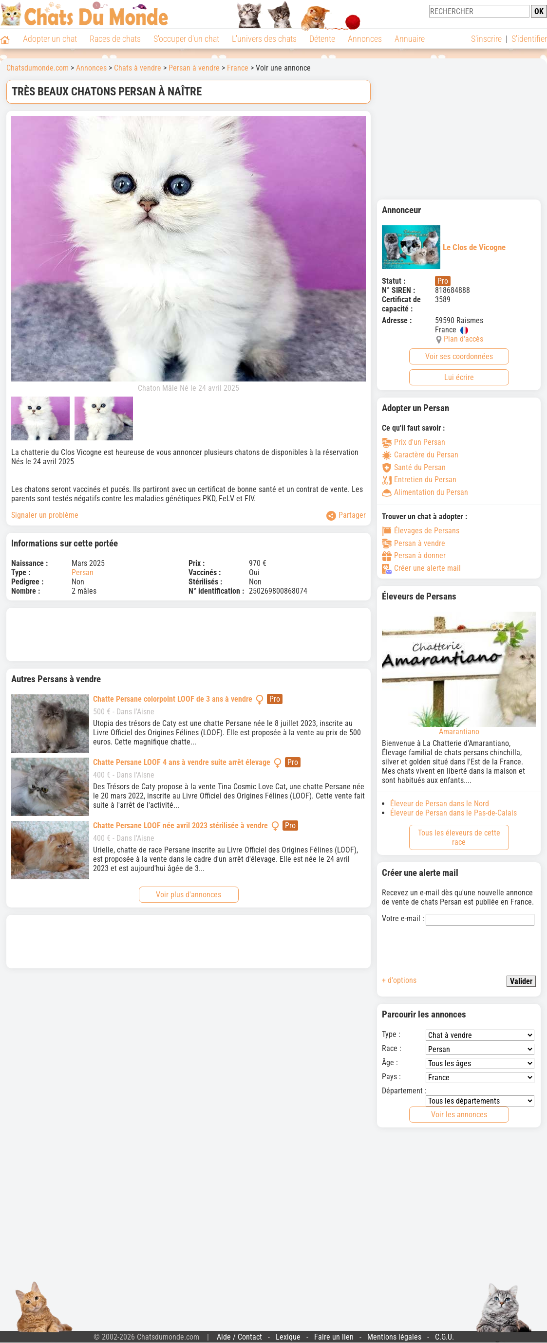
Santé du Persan (414, 467)
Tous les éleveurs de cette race (459, 837)
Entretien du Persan (419, 479)
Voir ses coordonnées (459, 356)
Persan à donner (414, 555)
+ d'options (399, 980)
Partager (346, 515)
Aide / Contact (239, 1337)
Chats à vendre (137, 68)
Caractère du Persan (420, 454)
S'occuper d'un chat (186, 39)
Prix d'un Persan (413, 442)
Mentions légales (394, 1337)
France (237, 68)
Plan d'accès (463, 339)
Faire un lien (334, 1337)
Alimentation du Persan (425, 492)
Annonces (365, 39)
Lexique (288, 1337)
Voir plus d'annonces (188, 894)
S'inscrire (486, 39)
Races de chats (115, 39)
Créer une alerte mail (421, 568)
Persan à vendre (194, 68)
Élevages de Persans (420, 530)
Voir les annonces (459, 1114)
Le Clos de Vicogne (444, 247)
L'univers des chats (264, 39)
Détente (322, 39)
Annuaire (410, 39)
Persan (83, 572)
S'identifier (529, 39)
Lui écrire (459, 377)
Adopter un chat (50, 39)
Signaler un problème (44, 515)
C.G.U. (444, 1337)
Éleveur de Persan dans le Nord (439, 803)
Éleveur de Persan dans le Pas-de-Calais (453, 812)
